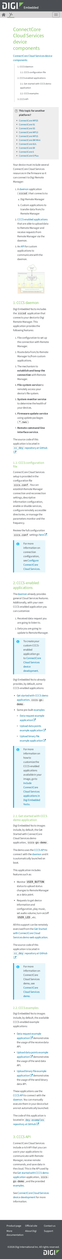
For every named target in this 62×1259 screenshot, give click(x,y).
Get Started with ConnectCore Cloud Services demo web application (30, 933)
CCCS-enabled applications (32, 219)
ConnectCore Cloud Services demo (31, 992)
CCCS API (39, 850)
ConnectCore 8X (27, 148)
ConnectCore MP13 (28, 132)
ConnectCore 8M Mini (29, 140)
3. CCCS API (22, 99)
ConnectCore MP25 (28, 120)
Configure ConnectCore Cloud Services (31, 565)
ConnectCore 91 (27, 124)
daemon (24, 189)
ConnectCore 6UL (28, 144)
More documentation (15, 1233)
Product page (14, 1226)
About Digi (31, 1231)
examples (39, 710)
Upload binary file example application (31, 1073)
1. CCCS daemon (25, 66)
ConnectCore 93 (27, 128)
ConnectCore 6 (26, 152)
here (41, 535)
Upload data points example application (32, 1055)
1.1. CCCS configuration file (33, 72)
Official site (31, 1226)
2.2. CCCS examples (29, 93)
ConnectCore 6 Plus (29, 156)
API (22, 246)
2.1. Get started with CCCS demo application (35, 85)
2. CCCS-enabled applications (31, 78)
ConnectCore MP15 (28, 136)
